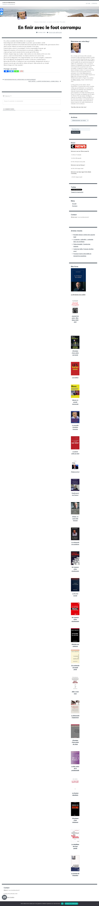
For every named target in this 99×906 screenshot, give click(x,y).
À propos (74, 206)
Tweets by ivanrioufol (77, 192)
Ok (62, 903)
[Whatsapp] (16, 71)
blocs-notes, (77, 79)
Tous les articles (55, 32)
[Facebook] (6, 71)
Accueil (74, 203)
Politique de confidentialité (71, 903)
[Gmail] (21, 71)
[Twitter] (11, 71)
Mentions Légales (9, 897)
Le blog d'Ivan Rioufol (8, 2)
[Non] (97, 903)
